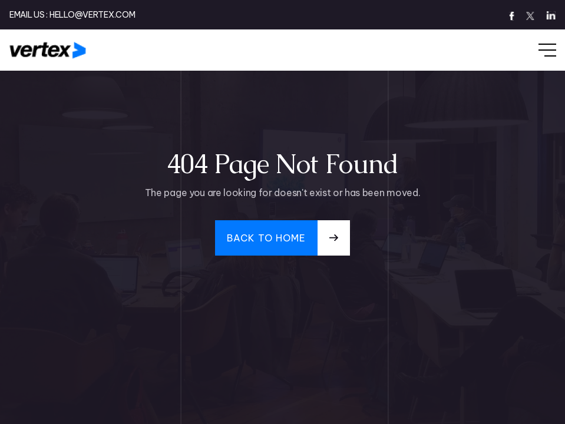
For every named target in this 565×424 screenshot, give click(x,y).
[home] (48, 50)
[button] (535, 50)
